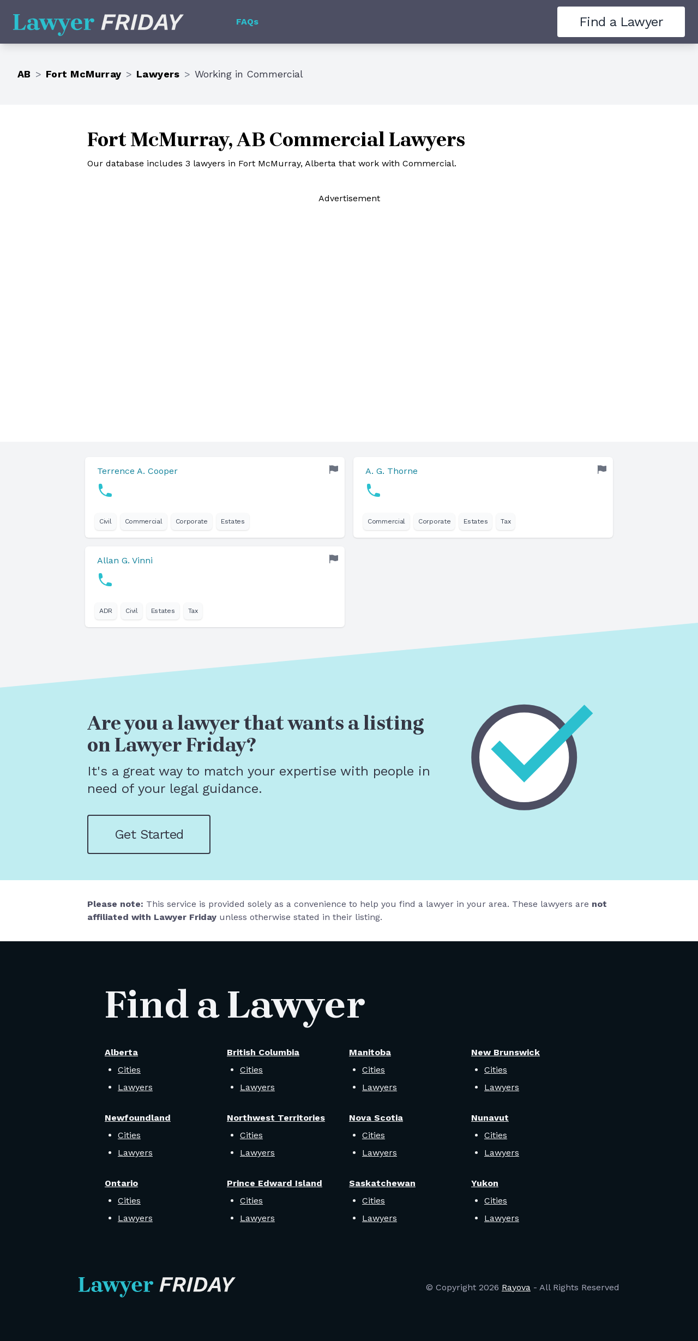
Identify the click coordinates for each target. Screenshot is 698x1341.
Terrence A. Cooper (137, 471)
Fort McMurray (84, 74)
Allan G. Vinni (125, 560)
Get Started (149, 834)
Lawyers (158, 74)
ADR (105, 611)
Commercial (144, 521)
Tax (505, 521)
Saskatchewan (382, 1183)
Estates (233, 521)
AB (24, 74)
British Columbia (263, 1052)
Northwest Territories (276, 1118)
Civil (105, 521)
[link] (215, 497)
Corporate (192, 521)
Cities (129, 1070)
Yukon (484, 1183)
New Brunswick (505, 1052)
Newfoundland (138, 1118)
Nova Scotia (376, 1118)
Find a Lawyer (621, 21)
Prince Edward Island (274, 1183)
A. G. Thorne (391, 471)
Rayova (516, 1287)
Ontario (121, 1183)
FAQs (247, 21)
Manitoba (370, 1052)
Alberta (121, 1052)
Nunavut (490, 1118)
